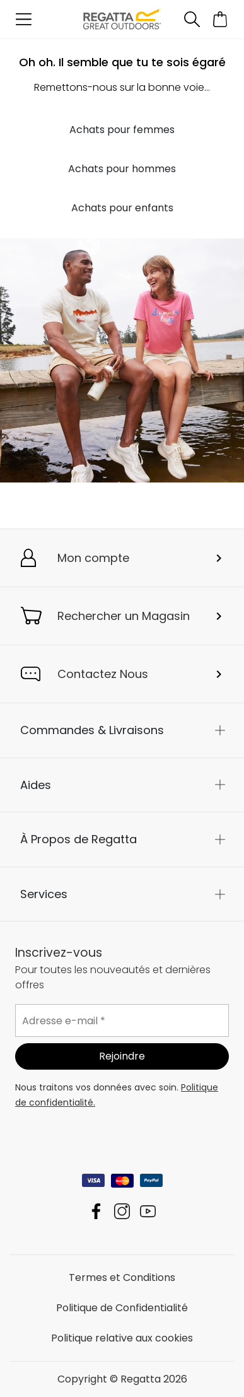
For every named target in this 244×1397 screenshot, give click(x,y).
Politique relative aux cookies (122, 1338)
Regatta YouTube (148, 1211)
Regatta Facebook (96, 1211)
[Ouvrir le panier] (220, 19)
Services (43, 894)
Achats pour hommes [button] (122, 168)
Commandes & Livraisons (92, 730)
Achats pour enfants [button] (122, 208)
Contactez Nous (102, 674)
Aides (35, 785)
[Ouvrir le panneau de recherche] (191, 19)
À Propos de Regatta (78, 839)
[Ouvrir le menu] (24, 19)
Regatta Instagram (122, 1211)
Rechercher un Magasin (123, 616)
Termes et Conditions (122, 1277)
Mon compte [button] (93, 558)
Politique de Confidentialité (122, 1308)
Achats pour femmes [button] (122, 129)
